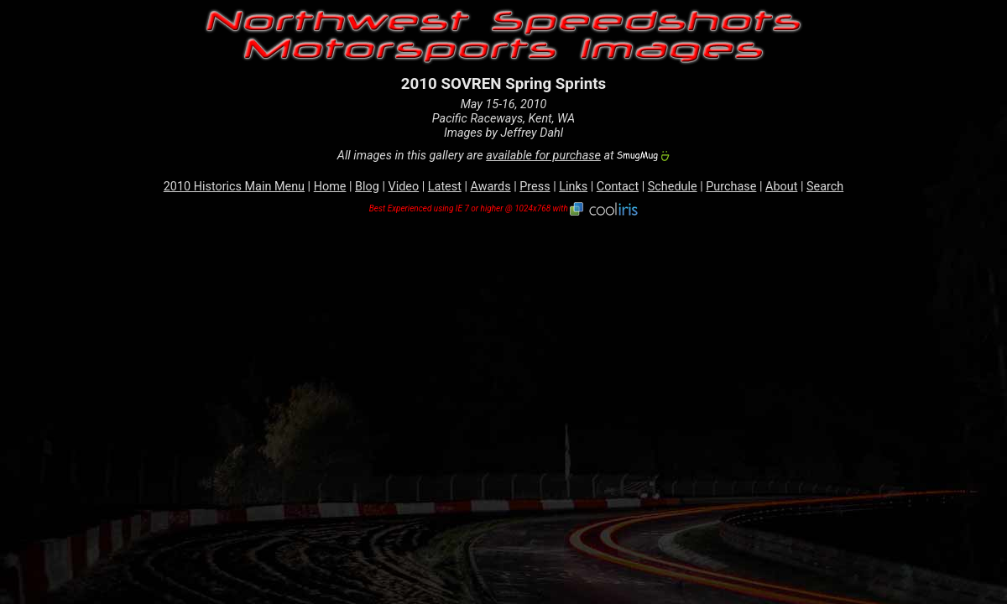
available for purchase (543, 155)
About (781, 187)
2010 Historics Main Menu (234, 187)
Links (573, 187)
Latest (445, 187)
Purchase (731, 187)
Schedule (672, 187)
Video (404, 187)
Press (534, 187)
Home (330, 187)
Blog (367, 187)
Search (824, 187)
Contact (618, 187)
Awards (491, 187)
